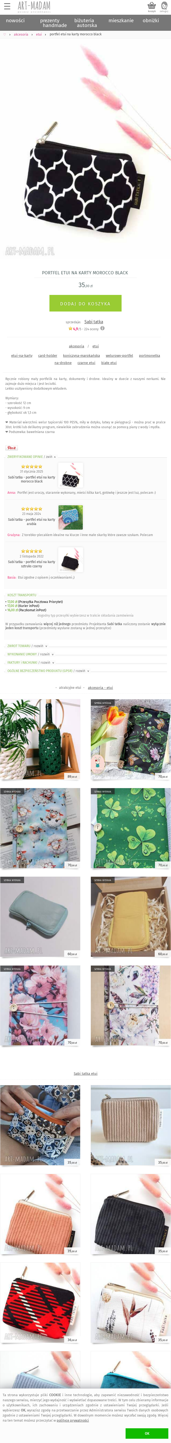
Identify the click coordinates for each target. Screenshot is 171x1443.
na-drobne (63, 363)
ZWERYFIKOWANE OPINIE (32, 457)
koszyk (152, 11)
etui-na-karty (21, 356)
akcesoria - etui (100, 688)
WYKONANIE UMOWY (31, 654)
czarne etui (86, 363)
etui (95, 346)
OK (147, 1433)
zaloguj (164, 11)
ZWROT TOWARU (27, 646)
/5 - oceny (83, 329)
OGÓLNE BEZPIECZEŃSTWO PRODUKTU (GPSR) (48, 671)
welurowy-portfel (119, 356)
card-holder (47, 356)
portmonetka (149, 356)
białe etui (109, 363)
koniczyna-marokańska (81, 356)
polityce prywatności (73, 1420)
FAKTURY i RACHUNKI (31, 662)
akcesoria (76, 346)
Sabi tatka (93, 321)
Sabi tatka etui (86, 1074)
